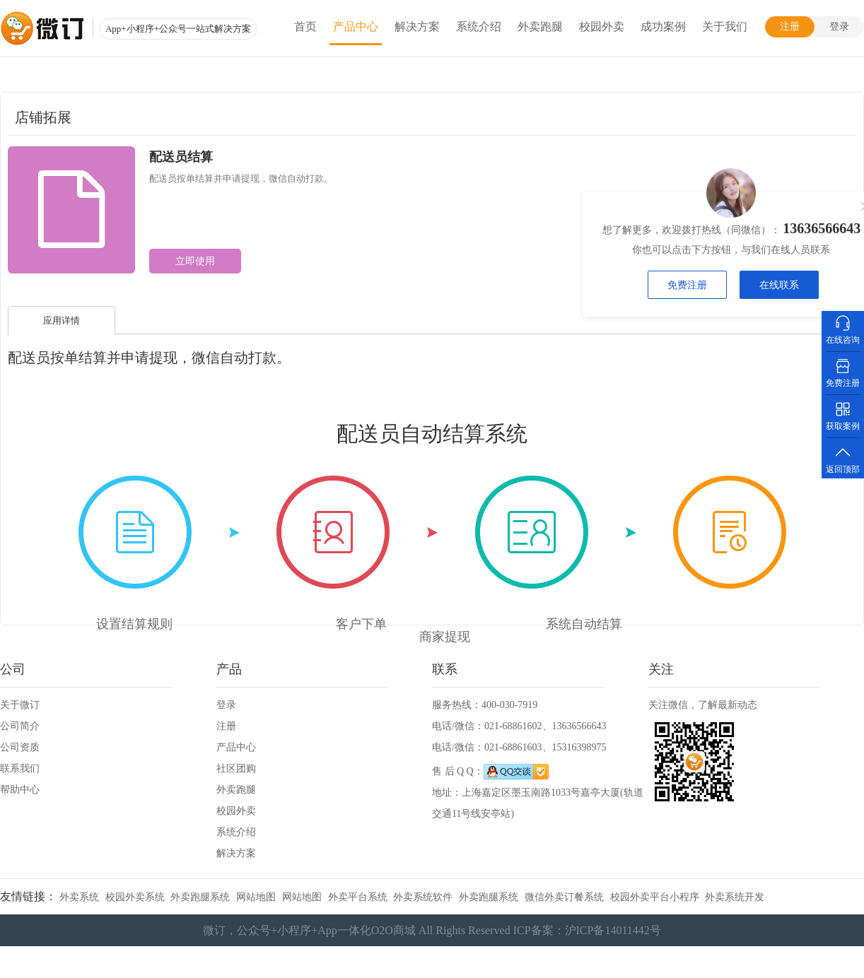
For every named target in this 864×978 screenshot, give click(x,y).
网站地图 (256, 897)
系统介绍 (478, 26)
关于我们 (724, 26)
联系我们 (20, 768)
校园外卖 (601, 26)
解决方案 (417, 26)
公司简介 (20, 726)
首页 (305, 26)
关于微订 (20, 705)
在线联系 (779, 285)
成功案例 (663, 26)
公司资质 (20, 747)
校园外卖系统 (135, 897)
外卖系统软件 (423, 897)
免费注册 (688, 285)
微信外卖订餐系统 (564, 897)
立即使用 (195, 261)
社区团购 (236, 768)
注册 (790, 26)
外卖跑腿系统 (200, 897)
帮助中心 (20, 789)
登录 (839, 26)
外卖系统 (79, 897)
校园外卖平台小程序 (654, 897)
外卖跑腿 (540, 26)
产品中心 (355, 26)
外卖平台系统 (357, 897)
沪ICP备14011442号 (613, 930)
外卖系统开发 (734, 897)
